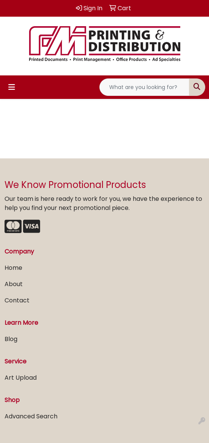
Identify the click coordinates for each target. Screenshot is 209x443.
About (14, 284)
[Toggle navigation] (12, 87)
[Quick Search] (144, 87)
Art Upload (21, 377)
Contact (17, 300)
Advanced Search (31, 416)
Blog (11, 339)
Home (13, 267)
